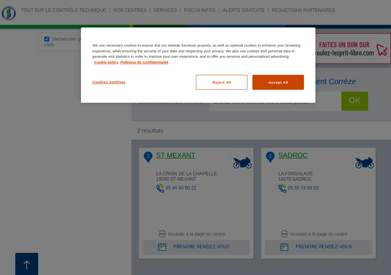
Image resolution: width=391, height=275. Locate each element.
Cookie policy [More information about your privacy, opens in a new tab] (106, 62)
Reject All (221, 82)
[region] (198, 65)
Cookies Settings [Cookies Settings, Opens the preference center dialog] (109, 82)
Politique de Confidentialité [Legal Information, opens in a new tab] (144, 62)
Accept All (278, 82)
